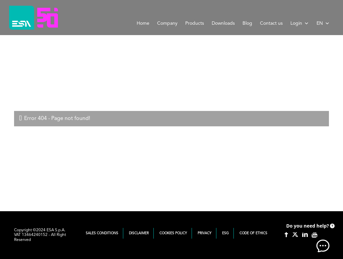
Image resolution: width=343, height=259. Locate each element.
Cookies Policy (173, 233)
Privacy (204, 233)
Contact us (271, 23)
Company (167, 23)
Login (299, 23)
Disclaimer (139, 233)
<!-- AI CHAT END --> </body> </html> (309, 235)
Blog (247, 23)
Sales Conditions (102, 233)
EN (323, 23)
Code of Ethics (253, 233)
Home (143, 23)
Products (194, 23)
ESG (225, 233)
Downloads (223, 23)
